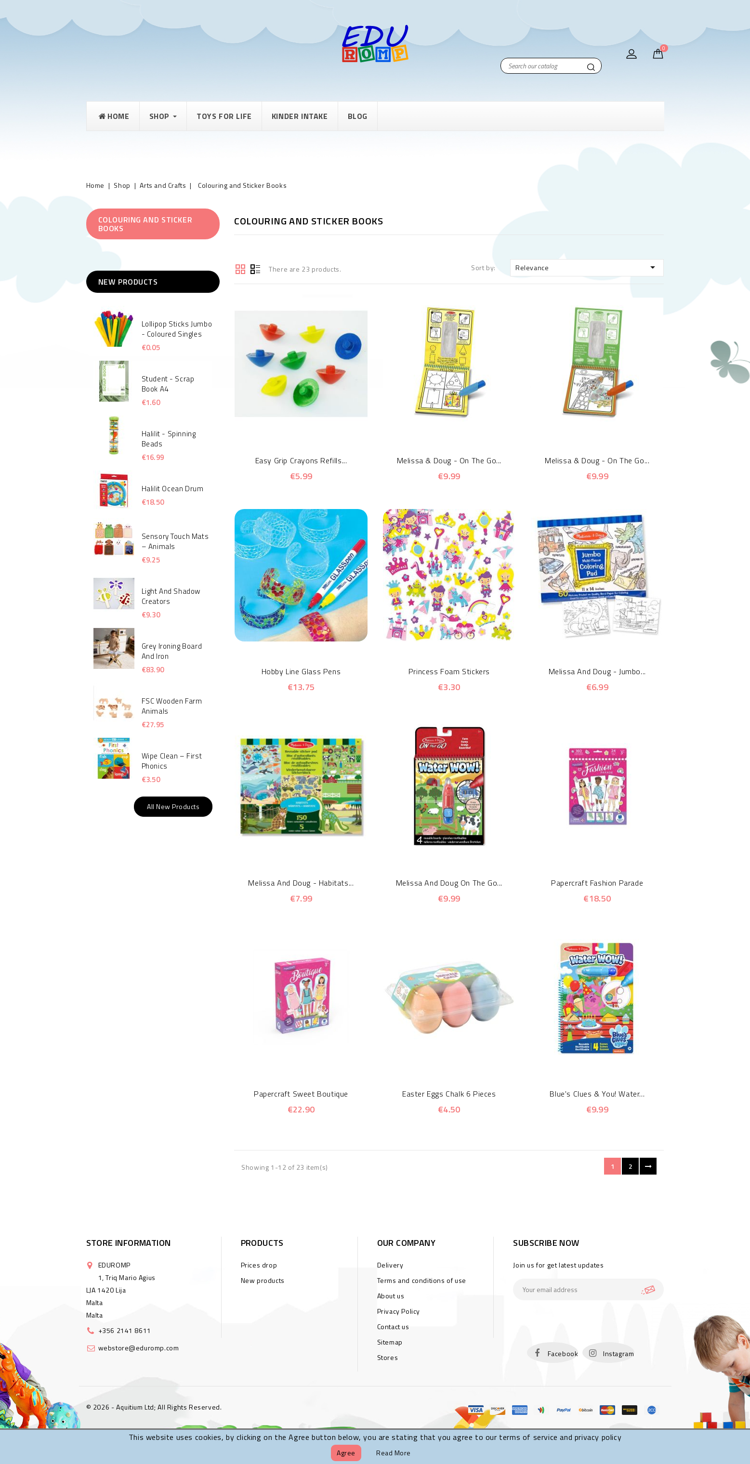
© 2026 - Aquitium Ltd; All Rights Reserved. (154, 1407)
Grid (240, 268)
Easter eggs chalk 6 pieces (449, 1093)
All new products (173, 806)
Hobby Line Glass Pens (301, 671)
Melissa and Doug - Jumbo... (597, 671)
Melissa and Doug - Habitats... (301, 883)
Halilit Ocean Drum (173, 488)
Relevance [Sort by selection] (587, 267)
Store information (128, 1242)
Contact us (393, 1326)
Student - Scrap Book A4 (168, 383)
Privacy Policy (398, 1311)
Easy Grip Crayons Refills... (301, 460)
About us (391, 1296)
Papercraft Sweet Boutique (301, 1093)
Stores (387, 1357)
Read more (393, 1453)
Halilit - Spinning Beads (169, 438)
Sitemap (390, 1342)
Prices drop (259, 1265)
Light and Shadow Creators (171, 596)
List (255, 268)
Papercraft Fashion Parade (597, 883)
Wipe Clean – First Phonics (172, 760)
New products (263, 1280)
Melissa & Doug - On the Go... (449, 460)
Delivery (390, 1265)
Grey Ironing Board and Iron (172, 651)
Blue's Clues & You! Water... (597, 1093)
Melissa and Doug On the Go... (449, 883)
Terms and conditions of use (421, 1280)
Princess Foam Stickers (449, 671)
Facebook (563, 1353)
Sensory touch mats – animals (175, 541)
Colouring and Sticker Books (145, 224)
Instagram (618, 1353)
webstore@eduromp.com (138, 1348)
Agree (346, 1453)
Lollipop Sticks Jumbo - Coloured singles (177, 329)
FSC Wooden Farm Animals (172, 706)
